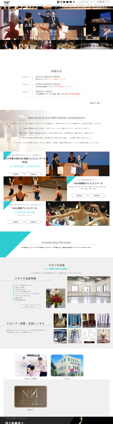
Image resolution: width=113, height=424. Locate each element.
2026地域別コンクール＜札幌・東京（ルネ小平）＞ (58, 94)
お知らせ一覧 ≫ (95, 99)
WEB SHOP (97, 5)
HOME (19, 5)
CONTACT (89, 5)
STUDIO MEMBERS (68, 5)
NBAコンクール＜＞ (50, 79)
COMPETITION (80, 5)
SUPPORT (57, 5)
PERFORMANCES (28, 5)
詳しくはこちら (30, 302)
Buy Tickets (84, 2)
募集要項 (33, 170)
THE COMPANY (39, 5)
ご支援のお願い (101, 2)
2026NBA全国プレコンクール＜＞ (53, 86)
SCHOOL (106, 5)
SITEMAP (45, 403)
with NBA (49, 5)
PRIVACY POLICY (48, 401)
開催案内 (16, 170)
